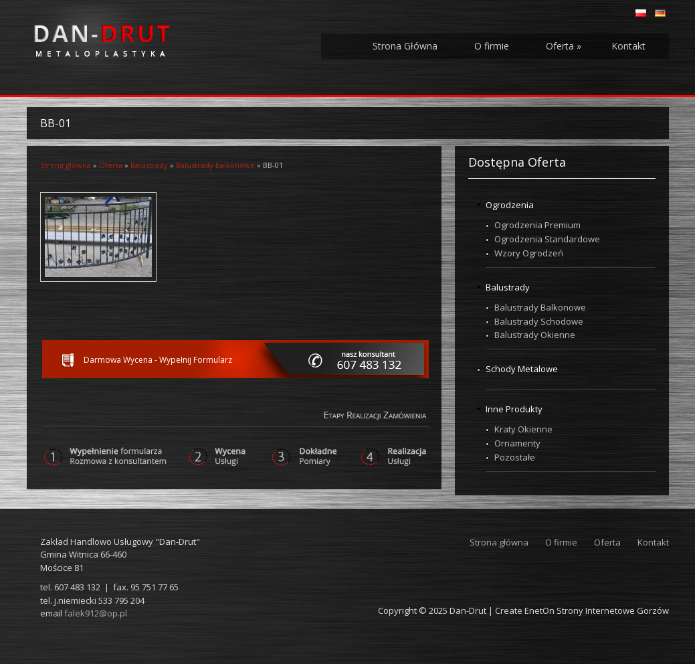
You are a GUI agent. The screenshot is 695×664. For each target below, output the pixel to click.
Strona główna (65, 165)
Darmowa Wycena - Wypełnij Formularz (158, 359)
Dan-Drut (468, 610)
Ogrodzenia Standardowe (547, 239)
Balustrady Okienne (534, 335)
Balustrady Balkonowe (540, 307)
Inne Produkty (514, 409)
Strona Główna (405, 45)
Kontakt (628, 45)
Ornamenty (517, 443)
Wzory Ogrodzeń (528, 253)
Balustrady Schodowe (538, 321)
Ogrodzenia (510, 205)
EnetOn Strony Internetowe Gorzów (596, 610)
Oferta (563, 45)
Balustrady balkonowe (215, 165)
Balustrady (149, 165)
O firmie (491, 45)
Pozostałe (514, 457)
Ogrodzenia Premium (537, 225)
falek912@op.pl (95, 613)
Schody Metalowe (522, 369)
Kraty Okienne (523, 429)
